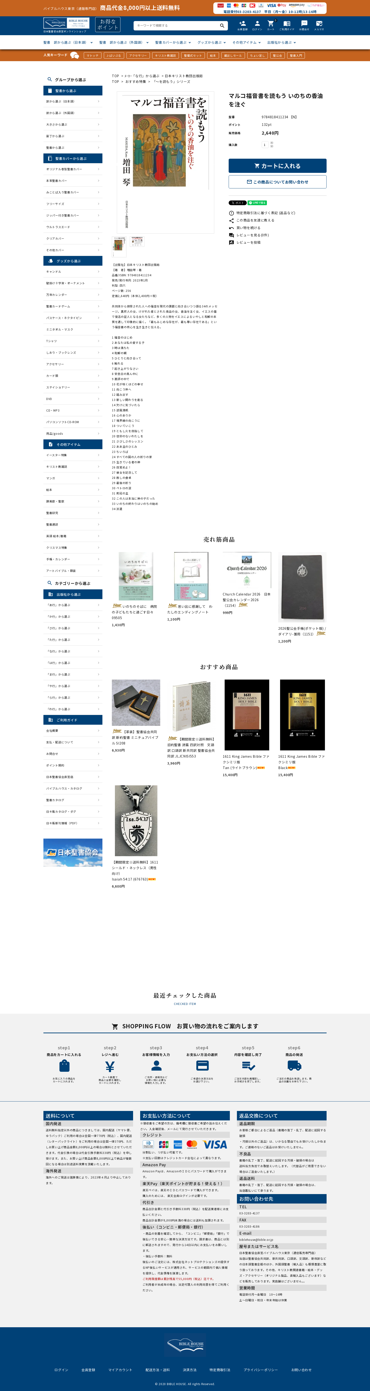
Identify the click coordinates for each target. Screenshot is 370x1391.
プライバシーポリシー (261, 1369)
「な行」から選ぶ (59, 651)
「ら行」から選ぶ (59, 697)
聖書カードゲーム (58, 306)
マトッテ (93, 55)
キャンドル (53, 271)
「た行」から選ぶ (59, 640)
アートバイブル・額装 (61, 571)
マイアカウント (120, 1369)
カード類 (52, 376)
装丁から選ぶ (55, 136)
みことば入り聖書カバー (62, 192)
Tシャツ (51, 341)
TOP (115, 75)
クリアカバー (55, 238)
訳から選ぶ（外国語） (61, 113)
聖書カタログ (55, 800)
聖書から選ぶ (55, 147)
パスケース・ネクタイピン (64, 318)
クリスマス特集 (56, 547)
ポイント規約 (55, 765)
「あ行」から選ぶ (59, 605)
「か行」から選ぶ (59, 616)
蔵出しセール (233, 55)
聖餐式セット (193, 55)
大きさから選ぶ (56, 124)
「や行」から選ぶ (59, 686)
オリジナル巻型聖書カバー (64, 169)
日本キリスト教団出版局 (184, 75)
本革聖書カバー (56, 181)
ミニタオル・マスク (59, 329)
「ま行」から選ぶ (59, 674)
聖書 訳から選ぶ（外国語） (121, 42)
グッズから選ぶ (210, 42)
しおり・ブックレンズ (61, 352)
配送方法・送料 (158, 1369)
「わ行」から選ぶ (59, 709)
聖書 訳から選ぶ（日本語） (65, 42)
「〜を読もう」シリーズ (171, 81)
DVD (49, 399)
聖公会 (277, 55)
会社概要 (52, 730)
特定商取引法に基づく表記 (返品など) (262, 212)
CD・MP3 (52, 410)
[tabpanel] (165, 162)
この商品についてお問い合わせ (278, 182)
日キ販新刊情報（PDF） (62, 823)
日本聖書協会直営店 (59, 777)
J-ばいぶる (114, 55)
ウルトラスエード (58, 227)
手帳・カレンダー (58, 559)
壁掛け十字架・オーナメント (65, 283)
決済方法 (190, 1369)
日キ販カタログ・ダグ (61, 811)
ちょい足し (257, 55)
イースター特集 (56, 455)
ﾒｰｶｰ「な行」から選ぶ (142, 75)
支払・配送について (59, 742)
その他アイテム (244, 42)
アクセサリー (138, 55)
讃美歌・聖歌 (55, 501)
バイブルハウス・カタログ (64, 788)
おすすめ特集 (135, 81)
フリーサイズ (55, 204)
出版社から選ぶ (279, 42)
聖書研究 (52, 513)
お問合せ (52, 754)
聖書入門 (296, 55)
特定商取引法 (220, 1369)
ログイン (61, 1369)
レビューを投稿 (245, 242)
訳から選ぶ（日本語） (61, 101)
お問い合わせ (301, 1369)
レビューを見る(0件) (249, 235)
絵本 (213, 55)
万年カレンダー (56, 295)
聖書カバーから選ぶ (170, 42)
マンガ (50, 478)
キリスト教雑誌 (165, 55)
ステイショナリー (58, 387)
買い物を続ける (245, 227)
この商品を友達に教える (251, 220)
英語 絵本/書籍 (56, 536)
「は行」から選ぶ (59, 663)
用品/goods (54, 433)
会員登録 (88, 1369)
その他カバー (55, 250)
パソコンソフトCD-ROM (62, 422)
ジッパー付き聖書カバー (62, 215)
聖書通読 (52, 524)
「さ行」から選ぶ (59, 628)
